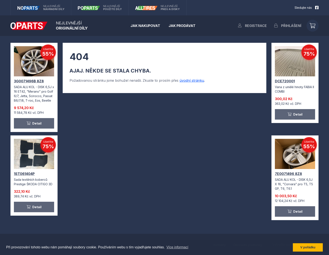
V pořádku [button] (307, 247)
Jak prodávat (182, 26)
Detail (34, 123)
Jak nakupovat (145, 26)
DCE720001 (285, 81)
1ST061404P (24, 174)
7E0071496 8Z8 (288, 174)
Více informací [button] (177, 247)
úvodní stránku (191, 80)
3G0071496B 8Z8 (29, 81)
